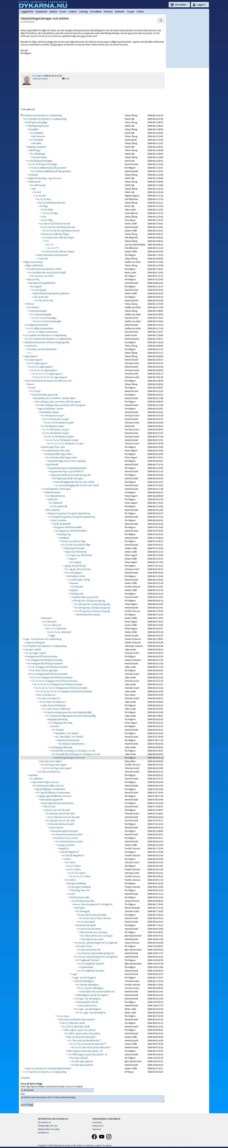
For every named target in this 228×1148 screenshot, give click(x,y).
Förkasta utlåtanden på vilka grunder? (48, 167)
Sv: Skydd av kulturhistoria (71, 743)
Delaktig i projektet (36, 146)
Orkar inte (43, 258)
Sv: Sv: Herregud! (86, 921)
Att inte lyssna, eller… (80, 897)
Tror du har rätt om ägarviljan (44, 670)
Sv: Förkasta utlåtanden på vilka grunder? (51, 171)
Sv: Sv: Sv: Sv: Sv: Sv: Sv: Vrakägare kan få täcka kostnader (64, 691)
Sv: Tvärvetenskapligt (40, 314)
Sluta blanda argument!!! (51, 799)
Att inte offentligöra (84, 981)
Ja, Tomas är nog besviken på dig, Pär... (96, 953)
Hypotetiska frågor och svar (45, 782)
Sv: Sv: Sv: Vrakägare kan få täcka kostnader (51, 677)
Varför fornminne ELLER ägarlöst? (52, 255)
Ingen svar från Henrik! (76, 551)
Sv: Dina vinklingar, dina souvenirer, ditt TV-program (61, 405)
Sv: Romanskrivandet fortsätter (67, 834)
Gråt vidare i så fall (76, 576)
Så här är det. (49, 806)
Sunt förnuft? (52, 464)
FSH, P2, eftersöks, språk (72, 1023)
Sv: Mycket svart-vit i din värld (60, 813)
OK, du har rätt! (40, 296)
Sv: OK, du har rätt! (44, 300)
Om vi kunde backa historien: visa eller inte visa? (49, 380)
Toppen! (72, 558)
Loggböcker (27, 11)
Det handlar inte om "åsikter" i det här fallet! (54, 398)
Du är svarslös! (56, 827)
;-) (30, 352)
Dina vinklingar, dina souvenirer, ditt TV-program (58, 401)
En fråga (44, 206)
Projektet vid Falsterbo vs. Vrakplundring (42, 115)
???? (47, 241)
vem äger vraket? (32, 649)
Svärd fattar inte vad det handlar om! (97, 991)
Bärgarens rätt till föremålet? (68, 527)
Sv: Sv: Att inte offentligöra (91, 988)
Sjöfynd (74, 590)
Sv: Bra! (37, 192)
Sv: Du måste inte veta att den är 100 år (47, 272)
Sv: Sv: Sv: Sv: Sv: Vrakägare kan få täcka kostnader (57, 684)
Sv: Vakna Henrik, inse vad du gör (97, 935)
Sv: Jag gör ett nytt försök (78, 569)
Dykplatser (41, 11)
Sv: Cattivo (70, 862)
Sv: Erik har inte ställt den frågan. (58, 237)
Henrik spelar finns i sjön (53, 447)
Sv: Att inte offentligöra (87, 984)
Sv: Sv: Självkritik (59, 506)
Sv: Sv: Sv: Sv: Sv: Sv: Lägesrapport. (50, 377)
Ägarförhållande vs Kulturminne (50, 789)
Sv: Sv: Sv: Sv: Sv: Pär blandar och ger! (66, 443)
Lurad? (71, 893)
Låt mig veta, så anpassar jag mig (89, 600)
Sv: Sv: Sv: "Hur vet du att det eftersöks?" (91, 1047)
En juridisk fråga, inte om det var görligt (67, 461)
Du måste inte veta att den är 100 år (44, 269)
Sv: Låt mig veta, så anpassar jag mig (92, 604)
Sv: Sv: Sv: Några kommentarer (43, 331)
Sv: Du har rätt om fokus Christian (95, 918)
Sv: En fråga (47, 209)
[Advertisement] (92, 98)
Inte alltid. (37, 143)
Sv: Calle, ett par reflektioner (57, 708)
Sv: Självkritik (55, 502)
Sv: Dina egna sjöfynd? (82, 1061)
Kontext (55, 726)
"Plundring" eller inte (80, 890)
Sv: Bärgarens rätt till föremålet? (71, 530)
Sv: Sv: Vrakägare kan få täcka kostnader (48, 666)
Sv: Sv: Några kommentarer (40, 328)
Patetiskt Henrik (52, 492)
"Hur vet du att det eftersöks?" (81, 1037)
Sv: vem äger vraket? (36, 653)
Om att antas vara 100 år (42, 276)
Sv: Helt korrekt (38, 185)
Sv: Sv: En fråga (50, 213)
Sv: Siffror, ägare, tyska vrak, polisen (82, 1033)
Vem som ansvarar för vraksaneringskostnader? (49, 1068)
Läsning (83, 11)
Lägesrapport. (31, 356)
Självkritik (52, 499)
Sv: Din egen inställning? (79, 886)
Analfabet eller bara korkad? (85, 597)
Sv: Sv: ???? (53, 248)
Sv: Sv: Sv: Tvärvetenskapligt (47, 321)
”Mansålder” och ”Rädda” (66, 733)
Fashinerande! (86, 967)
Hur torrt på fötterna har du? (51, 202)
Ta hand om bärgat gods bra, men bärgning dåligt (68, 712)
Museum (74, 583)
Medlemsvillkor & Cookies (49, 1129)
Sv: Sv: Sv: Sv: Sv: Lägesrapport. (47, 373)
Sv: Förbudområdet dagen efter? (62, 457)
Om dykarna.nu (44, 1122)
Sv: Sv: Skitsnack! (53, 625)
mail (67, 78)
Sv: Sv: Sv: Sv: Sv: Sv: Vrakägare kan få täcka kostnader (61, 687)
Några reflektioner (34, 265)
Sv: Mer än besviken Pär (89, 949)
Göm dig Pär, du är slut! (92, 939)
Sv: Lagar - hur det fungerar (88, 998)
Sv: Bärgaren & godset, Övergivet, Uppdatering (72, 516)
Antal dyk (33, 174)
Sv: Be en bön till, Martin (89, 928)
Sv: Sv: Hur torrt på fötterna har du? (58, 227)
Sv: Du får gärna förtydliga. (40, 160)
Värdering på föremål (74, 548)
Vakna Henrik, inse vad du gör (93, 932)
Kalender (119, 11)
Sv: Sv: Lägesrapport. (37, 363)
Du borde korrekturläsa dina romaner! (77, 1019)
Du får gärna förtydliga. (37, 122)
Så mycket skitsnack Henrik (61, 824)
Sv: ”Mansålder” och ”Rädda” (70, 736)
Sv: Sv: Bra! (40, 195)
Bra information (39, 157)
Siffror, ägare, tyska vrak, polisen (79, 1030)
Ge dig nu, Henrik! (65, 845)
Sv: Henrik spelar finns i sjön (56, 450)
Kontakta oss (43, 1132)
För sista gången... (74, 572)
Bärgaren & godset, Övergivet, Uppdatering (69, 513)
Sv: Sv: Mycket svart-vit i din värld (64, 817)
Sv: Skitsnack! (49, 621)
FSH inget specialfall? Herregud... (68, 478)
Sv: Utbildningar (38, 153)
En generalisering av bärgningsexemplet (67, 467)
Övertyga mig (64, 534)
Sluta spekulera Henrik (87, 1002)
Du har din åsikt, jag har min (45, 394)
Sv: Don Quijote (39, 289)
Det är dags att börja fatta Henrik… (58, 803)
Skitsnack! (46, 618)
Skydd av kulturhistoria (68, 740)
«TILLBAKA (25, 1077)
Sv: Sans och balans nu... (49, 698)
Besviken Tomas (84, 946)
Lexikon (72, 11)
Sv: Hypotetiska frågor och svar (48, 785)
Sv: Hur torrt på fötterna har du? (55, 223)
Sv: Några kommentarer (37, 324)
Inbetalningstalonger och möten (69, 757)
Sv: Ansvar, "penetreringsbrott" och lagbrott (96, 942)
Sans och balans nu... (46, 694)
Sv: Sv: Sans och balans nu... (53, 701)
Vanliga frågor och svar (47, 1126)
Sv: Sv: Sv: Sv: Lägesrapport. (44, 370)
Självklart (33, 775)
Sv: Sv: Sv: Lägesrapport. (41, 366)
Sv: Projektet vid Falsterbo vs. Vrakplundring (45, 118)
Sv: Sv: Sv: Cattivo (77, 872)
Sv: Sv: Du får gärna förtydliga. (43, 164)
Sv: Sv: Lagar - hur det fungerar (91, 1012)
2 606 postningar (40, 78)
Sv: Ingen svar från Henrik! (79, 555)
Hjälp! (52, 635)
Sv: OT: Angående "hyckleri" (91, 963)
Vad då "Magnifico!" (69, 851)
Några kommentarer (33, 262)
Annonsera (96, 1122)
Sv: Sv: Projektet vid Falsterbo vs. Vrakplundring (48, 338)
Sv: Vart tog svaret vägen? (54, 764)
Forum (62, 11)
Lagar (74, 974)
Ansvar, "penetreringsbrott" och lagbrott (92, 904)
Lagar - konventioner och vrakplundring (42, 639)
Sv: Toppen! (75, 562)
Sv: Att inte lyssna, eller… (84, 900)
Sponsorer (96, 1129)
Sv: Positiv (35, 391)
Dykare (53, 11)
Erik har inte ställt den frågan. (55, 234)
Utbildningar (35, 150)
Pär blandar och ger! (49, 412)
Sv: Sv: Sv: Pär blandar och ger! (59, 422)
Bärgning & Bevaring (57, 719)
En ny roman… (64, 1016)
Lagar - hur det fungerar (84, 977)
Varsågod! (64, 537)
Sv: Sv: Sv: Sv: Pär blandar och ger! (62, 440)
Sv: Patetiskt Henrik (55, 495)
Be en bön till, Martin (86, 925)
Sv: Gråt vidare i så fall (79, 579)
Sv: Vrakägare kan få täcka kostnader (45, 659)
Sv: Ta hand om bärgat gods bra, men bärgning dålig (71, 715)
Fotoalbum (95, 11)
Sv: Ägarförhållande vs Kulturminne (53, 792)
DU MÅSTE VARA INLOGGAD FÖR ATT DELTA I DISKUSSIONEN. (92, 1098)
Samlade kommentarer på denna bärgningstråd (46, 342)
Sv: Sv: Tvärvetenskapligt (44, 317)
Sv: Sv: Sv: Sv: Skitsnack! (59, 632)
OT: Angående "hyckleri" (88, 960)
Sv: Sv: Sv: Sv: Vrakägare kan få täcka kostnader (55, 680)
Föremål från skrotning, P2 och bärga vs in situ (73, 750)
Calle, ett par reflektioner (53, 705)
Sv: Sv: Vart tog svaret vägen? (57, 768)
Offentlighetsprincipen (38, 125)
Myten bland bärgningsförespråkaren (51, 293)
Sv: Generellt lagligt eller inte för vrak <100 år (77, 485)
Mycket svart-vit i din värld (57, 810)
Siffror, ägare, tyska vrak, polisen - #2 (84, 1050)
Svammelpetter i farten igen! (57, 488)
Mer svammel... (53, 509)
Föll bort (30, 303)
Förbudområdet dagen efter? (59, 454)
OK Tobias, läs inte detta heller (42, 349)
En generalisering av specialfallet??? (66, 471)
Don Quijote (36, 286)
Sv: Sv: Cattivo (74, 865)
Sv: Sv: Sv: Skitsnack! (56, 628)
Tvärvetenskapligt (37, 310)
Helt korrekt (35, 181)
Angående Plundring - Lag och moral (44, 178)
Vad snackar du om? (87, 1005)
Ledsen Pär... (32, 345)
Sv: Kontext (58, 729)
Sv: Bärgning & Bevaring (60, 722)
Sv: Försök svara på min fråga (76, 544)
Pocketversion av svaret (66, 838)
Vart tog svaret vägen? (51, 761)
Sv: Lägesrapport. (34, 359)
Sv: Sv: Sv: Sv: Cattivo (80, 876)
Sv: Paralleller (36, 132)
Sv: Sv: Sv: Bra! (44, 199)
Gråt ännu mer (77, 593)
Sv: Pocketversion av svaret (69, 841)
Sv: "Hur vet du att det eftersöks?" (84, 1040)
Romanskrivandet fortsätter (64, 831)
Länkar (140, 11)
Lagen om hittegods (35, 642)
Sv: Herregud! (83, 911)
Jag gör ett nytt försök (75, 565)
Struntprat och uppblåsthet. (42, 282)
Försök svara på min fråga (72, 541)
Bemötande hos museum (88, 614)
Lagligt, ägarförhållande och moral (54, 796)
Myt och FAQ (33, 279)
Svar (43, 216)
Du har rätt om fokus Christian (92, 914)
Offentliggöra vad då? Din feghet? (92, 995)
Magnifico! (64, 848)
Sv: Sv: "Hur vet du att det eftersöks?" (88, 1043)
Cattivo (67, 858)
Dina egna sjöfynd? (79, 1057)
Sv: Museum (77, 586)
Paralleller (34, 129)
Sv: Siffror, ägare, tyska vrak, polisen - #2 (87, 1054)
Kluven (30, 384)
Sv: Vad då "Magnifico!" (73, 855)
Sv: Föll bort (33, 307)
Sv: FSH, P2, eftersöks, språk (76, 1026)
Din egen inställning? (76, 883)
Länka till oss (97, 1126)
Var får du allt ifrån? (61, 523)
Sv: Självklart (36, 778)
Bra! (34, 188)
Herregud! (80, 907)
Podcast (108, 11)
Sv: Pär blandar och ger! (52, 415)
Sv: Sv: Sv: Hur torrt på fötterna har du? (61, 230)
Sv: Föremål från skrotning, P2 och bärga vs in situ (76, 754)
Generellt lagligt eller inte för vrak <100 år (74, 481)
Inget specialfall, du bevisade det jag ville (71, 474)
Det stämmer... (39, 136)
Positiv (32, 387)
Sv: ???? (50, 244)
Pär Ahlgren (37, 75)
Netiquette (70, 1086)
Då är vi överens (59, 520)
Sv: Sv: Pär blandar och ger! (56, 419)
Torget (130, 11)
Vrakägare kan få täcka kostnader (42, 656)
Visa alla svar (29, 109)
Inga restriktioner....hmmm (50, 408)
